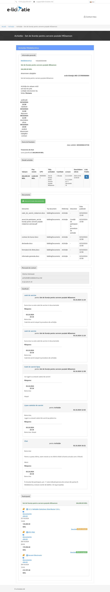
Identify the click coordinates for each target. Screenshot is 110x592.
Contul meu (90, 17)
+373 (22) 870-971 (24, 2)
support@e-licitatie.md (43, 2)
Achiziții (11, 26)
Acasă (4, 26)
